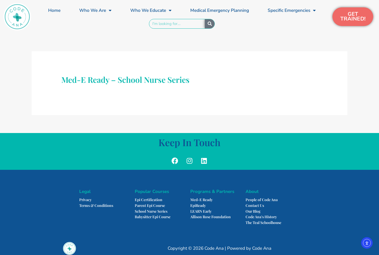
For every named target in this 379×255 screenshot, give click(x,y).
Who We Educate (151, 10)
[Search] (210, 23)
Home (54, 10)
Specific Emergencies (292, 10)
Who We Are (95, 10)
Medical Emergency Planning (219, 10)
